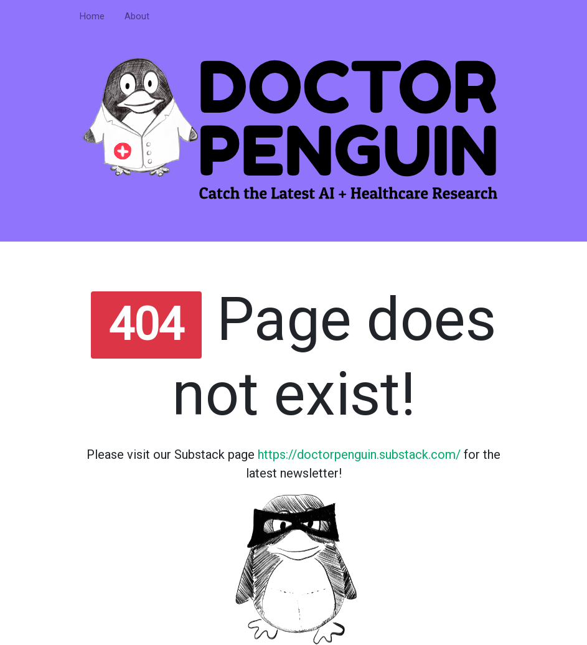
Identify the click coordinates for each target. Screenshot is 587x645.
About (136, 16)
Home (92, 16)
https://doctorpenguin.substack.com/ (359, 454)
